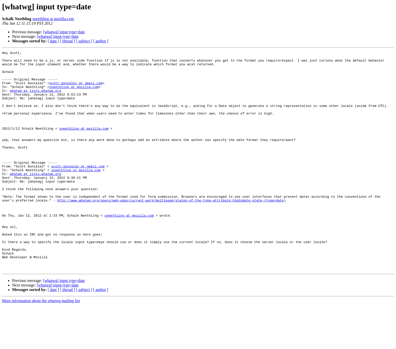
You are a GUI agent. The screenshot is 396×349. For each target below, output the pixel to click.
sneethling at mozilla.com (53, 19)
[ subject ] (84, 41)
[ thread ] (67, 41)
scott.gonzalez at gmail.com (76, 90)
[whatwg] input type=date (64, 32)
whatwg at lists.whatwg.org (35, 99)
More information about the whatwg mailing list (41, 344)
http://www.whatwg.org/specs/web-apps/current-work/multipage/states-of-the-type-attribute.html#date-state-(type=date (170, 230)
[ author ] (100, 41)
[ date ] (53, 41)
